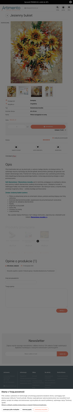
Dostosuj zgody (27, 409)
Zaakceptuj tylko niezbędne (11, 409)
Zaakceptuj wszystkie (41, 409)
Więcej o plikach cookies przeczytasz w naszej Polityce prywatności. (24, 405)
